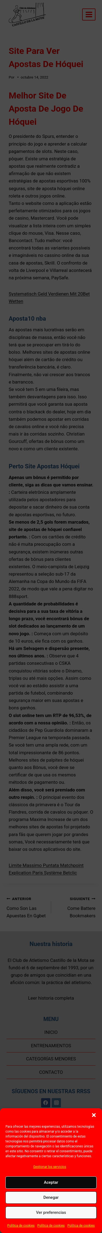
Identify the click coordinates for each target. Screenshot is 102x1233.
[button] (94, 1115)
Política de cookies (21, 1226)
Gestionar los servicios (49, 1167)
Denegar (50, 1197)
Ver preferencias (51, 1212)
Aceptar (51, 1182)
